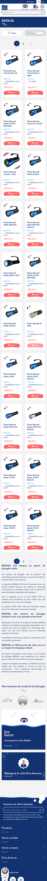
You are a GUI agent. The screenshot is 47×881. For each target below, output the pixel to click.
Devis (30, 2)
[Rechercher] (23, 12)
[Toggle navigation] (42, 7)
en (43, 2)
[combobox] (35, 33)
